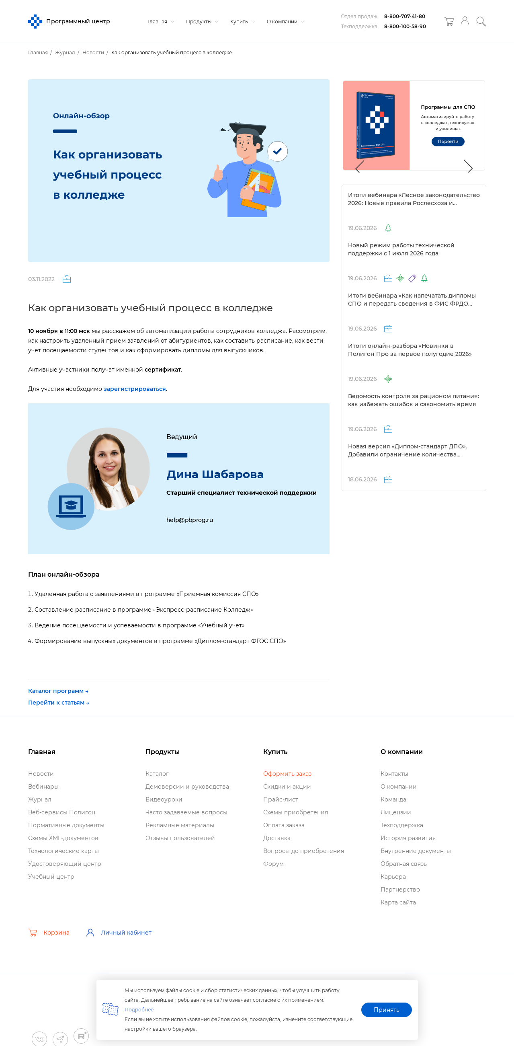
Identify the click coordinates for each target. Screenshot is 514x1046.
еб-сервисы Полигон (61, 812)
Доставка (277, 838)
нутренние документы (416, 851)
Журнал (39, 799)
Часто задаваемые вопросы (186, 812)
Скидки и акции (287, 786)
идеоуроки (163, 799)
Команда (393, 799)
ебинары (43, 786)
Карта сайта (398, 902)
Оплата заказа (284, 825)
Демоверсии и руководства (187, 786)
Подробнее (139, 1010)
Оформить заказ (287, 773)
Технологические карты (63, 851)
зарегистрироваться (135, 389)
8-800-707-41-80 (404, 16)
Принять (386, 1009)
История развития (408, 838)
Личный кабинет (119, 933)
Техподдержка (402, 825)
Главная (159, 21)
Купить (241, 21)
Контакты (394, 773)
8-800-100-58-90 (405, 26)
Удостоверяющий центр (64, 863)
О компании (285, 21)
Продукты (201, 21)
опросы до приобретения (303, 851)
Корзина (49, 933)
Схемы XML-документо (63, 838)
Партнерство (400, 889)
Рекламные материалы (179, 825)
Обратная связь (404, 863)
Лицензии (396, 812)
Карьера (393, 876)
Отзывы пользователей (180, 838)
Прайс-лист (280, 799)
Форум (273, 863)
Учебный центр (51, 876)
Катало (157, 773)
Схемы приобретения (295, 812)
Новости (41, 773)
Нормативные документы (66, 825)
